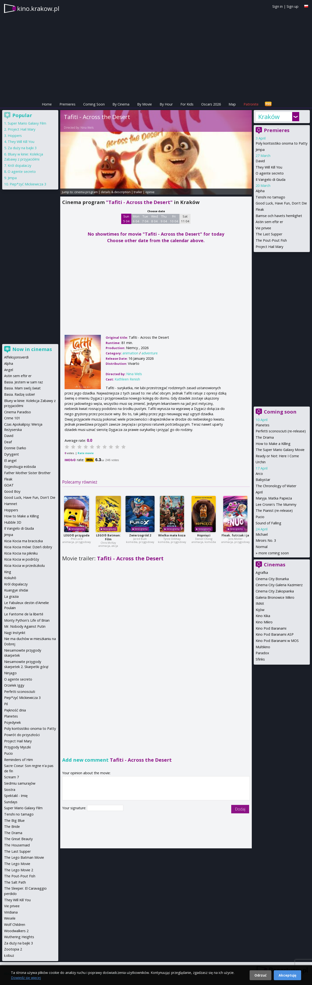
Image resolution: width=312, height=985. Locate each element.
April (259, 492)
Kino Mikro (264, 622)
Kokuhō (10, 578)
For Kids (186, 104)
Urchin (261, 462)
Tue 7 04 (145, 218)
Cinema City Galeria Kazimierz (279, 585)
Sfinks (260, 659)
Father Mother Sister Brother (27, 473)
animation (130, 353)
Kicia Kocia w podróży (21, 559)
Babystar (263, 479)
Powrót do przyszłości (22, 734)
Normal (261, 546)
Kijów (260, 609)
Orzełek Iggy (14, 685)
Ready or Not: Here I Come (277, 456)
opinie (150, 192)
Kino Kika (263, 615)
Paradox (262, 653)
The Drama (265, 437)
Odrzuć (260, 975)
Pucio (260, 516)
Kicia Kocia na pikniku (21, 553)
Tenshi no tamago (270, 197)
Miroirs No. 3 (266, 540)
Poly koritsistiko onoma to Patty (281, 143)
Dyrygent (11, 454)
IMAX (260, 603)
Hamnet (10, 503)
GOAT (9, 485)
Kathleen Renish (127, 379)
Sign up (292, 6)
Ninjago (10, 673)
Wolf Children (14, 924)
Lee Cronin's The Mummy (276, 504)
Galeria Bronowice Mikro (275, 597)
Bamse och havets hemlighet (279, 215)
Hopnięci (203, 535)
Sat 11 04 (185, 218)
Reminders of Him (18, 759)
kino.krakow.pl (38, 8)
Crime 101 (12, 418)
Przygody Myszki (17, 747)
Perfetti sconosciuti (19, 691)
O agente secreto (270, 173)
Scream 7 (11, 777)
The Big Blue (14, 820)
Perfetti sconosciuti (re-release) (281, 431)
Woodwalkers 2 (16, 931)
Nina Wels (87, 128)
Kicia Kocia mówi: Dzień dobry (28, 547)
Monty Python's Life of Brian (27, 620)
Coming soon (280, 411)
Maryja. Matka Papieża (274, 498)
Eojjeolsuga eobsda (20, 466)
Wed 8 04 (154, 218)
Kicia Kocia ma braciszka (23, 541)
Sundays (10, 802)
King (7, 572)
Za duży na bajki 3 (22, 148)
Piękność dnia (15, 710)
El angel (10, 460)
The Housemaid (17, 845)
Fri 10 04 (174, 218)
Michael (262, 534)
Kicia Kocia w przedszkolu (24, 565)
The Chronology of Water (276, 486)
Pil (6, 704)
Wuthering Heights (19, 937)
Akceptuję (287, 975)
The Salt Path (15, 882)
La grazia (11, 596)
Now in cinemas (32, 349)
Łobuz (9, 955)
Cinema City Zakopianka (275, 591)
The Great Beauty (18, 839)
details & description (116, 192)
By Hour (166, 104)
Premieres (67, 104)
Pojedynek (12, 722)
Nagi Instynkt (14, 632)
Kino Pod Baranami (271, 628)
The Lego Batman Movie (24, 857)
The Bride (12, 826)
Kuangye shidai (16, 590)
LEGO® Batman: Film (108, 537)
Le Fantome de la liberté (23, 614)
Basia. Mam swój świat (22, 388)
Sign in (277, 6)
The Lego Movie (17, 863)
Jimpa (260, 149)
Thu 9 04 (164, 218)
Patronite (251, 104)
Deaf (8, 442)
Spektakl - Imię (16, 795)
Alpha (260, 191)
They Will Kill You (269, 167)
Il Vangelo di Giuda (270, 179)
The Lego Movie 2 (18, 870)
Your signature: (74, 808)
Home (47, 104)
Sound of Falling (268, 523)
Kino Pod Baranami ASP (275, 634)
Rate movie (86, 453)
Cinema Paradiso (17, 412)
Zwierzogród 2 (140, 535)
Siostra (9, 789)
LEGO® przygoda (76, 535)
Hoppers (15, 135)
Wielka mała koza (172, 535)
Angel (8, 369)
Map (232, 104)
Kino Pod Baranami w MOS (277, 640)
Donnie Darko (15, 448)
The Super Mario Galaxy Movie (280, 449)
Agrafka (262, 572)
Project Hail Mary (269, 246)
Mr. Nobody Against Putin (24, 626)
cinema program (86, 192)
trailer (138, 192)
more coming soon (274, 553)
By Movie (144, 104)
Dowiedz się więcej (26, 977)
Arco (259, 473)
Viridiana (11, 912)
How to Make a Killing (273, 443)
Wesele (9, 918)
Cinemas (274, 564)
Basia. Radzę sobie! (19, 394)
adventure (149, 353)
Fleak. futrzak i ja (235, 535)
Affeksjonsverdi (16, 357)
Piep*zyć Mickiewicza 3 (28, 184)
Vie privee (263, 228)
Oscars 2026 (211, 104)
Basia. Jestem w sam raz (23, 382)
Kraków (269, 116)
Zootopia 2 (13, 949)
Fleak (260, 209)
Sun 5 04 (126, 218)
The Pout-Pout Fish (271, 240)
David (260, 161)
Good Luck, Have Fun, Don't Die (281, 203)
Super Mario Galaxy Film (27, 123)
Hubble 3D (12, 522)
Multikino (263, 647)
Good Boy (12, 491)
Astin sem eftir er (269, 221)
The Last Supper (269, 234)
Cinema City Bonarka (272, 579)
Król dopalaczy (19, 165)
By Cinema (120, 104)
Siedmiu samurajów (19, 783)
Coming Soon (94, 104)
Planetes (262, 425)
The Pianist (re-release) (274, 510)
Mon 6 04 (136, 218)
